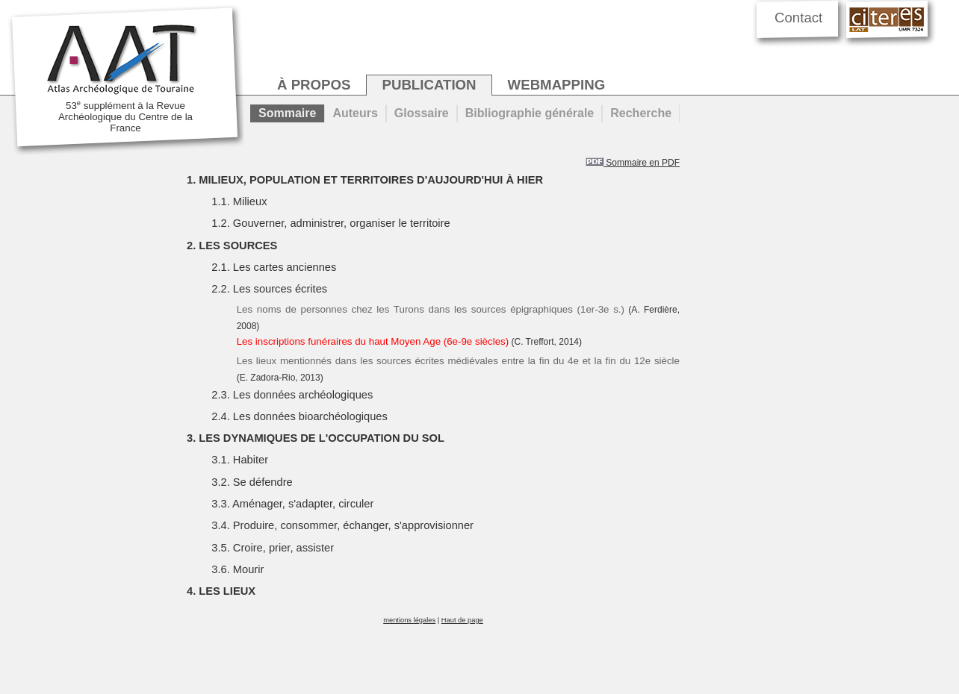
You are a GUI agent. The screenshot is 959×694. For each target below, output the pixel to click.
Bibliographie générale (529, 113)
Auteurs (354, 113)
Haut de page (462, 620)
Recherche (640, 113)
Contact (798, 17)
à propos (313, 85)
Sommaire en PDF (633, 162)
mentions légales (409, 620)
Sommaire (287, 113)
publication (429, 85)
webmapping (557, 85)
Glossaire (421, 113)
